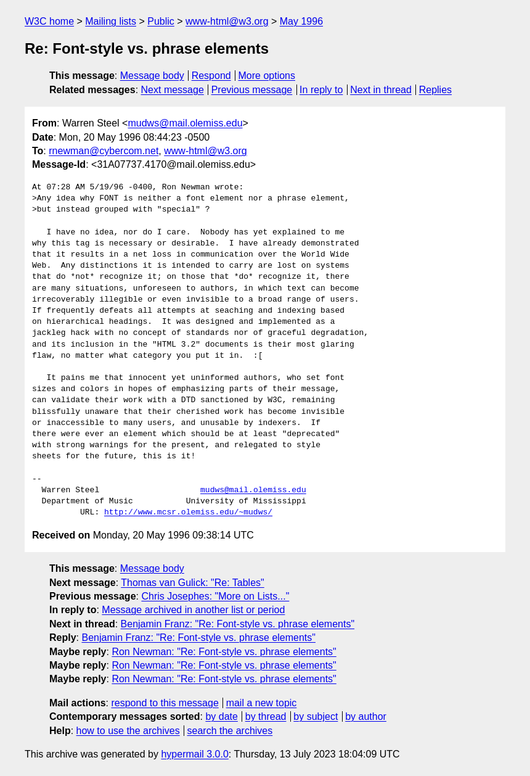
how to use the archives (128, 730)
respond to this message (164, 703)
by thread (266, 716)
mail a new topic (261, 703)
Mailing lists (110, 21)
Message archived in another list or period (193, 610)
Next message (172, 90)
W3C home (49, 21)
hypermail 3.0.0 (194, 754)
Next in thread (381, 90)
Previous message (252, 90)
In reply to (321, 90)
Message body (152, 75)
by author (365, 716)
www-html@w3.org (227, 21)
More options (267, 75)
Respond (211, 75)
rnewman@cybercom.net (103, 151)
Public (160, 21)
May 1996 (301, 21)
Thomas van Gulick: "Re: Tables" (192, 582)
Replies (435, 90)
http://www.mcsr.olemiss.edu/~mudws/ (188, 512)
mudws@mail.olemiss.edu (185, 123)
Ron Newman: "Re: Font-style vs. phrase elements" (224, 651)
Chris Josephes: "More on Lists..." (215, 596)
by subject (315, 716)
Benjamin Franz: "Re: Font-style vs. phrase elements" (238, 624)
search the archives (230, 730)
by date (221, 716)
